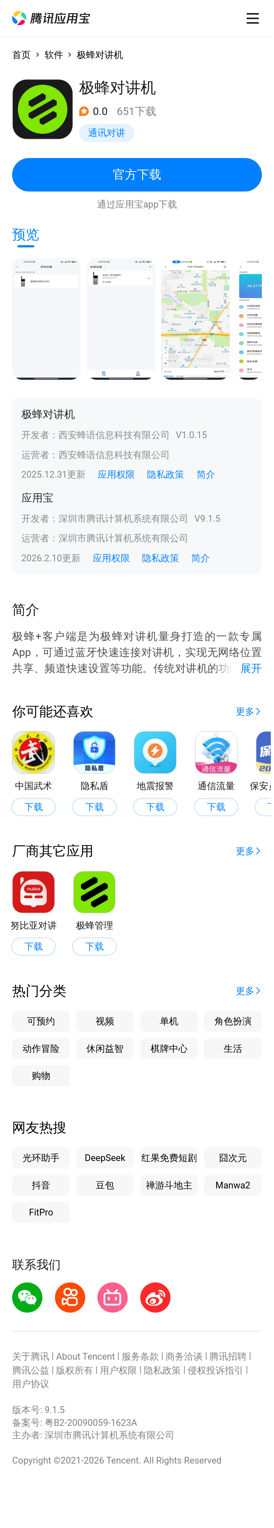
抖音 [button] (41, 1185)
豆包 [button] (105, 1185)
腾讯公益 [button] (30, 1370)
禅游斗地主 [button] (169, 1185)
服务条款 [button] (140, 1356)
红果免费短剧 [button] (169, 1157)
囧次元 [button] (233, 1157)
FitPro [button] (41, 1212)
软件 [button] (54, 54)
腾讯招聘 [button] (228, 1356)
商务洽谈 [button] (184, 1356)
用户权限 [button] (118, 1370)
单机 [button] (169, 1021)
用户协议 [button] (30, 1384)
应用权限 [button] (116, 474)
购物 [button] (41, 1075)
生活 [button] (233, 1048)
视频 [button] (105, 1021)
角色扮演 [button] (233, 1021)
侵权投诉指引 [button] (215, 1370)
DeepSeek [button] (105, 1157)
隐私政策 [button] (165, 474)
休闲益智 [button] (104, 1048)
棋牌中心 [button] (169, 1048)
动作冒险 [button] (41, 1048)
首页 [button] (21, 54)
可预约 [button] (41, 1021)
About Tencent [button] (85, 1356)
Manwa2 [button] (232, 1185)
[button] (51, 18)
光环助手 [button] (41, 1157)
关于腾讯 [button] (30, 1356)
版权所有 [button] (74, 1370)
